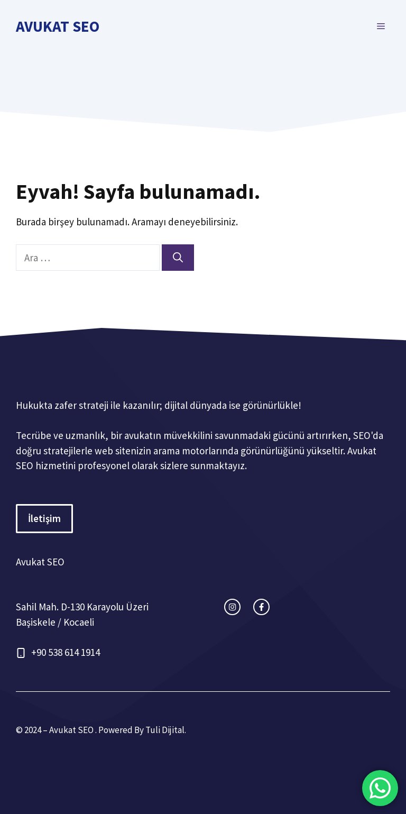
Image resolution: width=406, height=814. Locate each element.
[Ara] (178, 257)
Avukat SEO (57, 26)
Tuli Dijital (164, 730)
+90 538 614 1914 (65, 652)
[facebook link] (261, 607)
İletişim (44, 518)
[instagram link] (232, 607)
